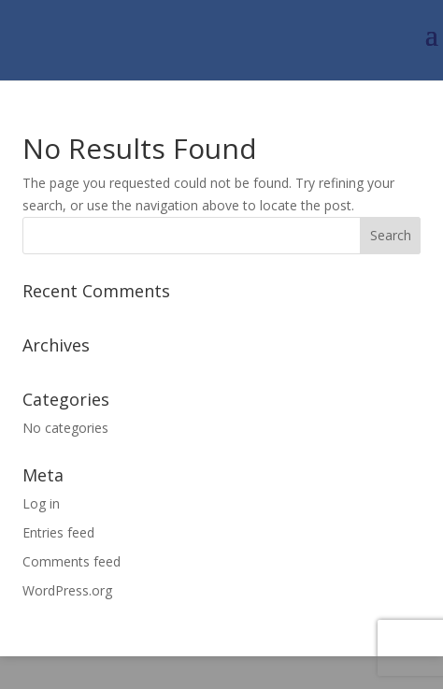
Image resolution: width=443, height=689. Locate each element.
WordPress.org (67, 590)
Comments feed (71, 561)
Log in (41, 503)
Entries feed (58, 532)
